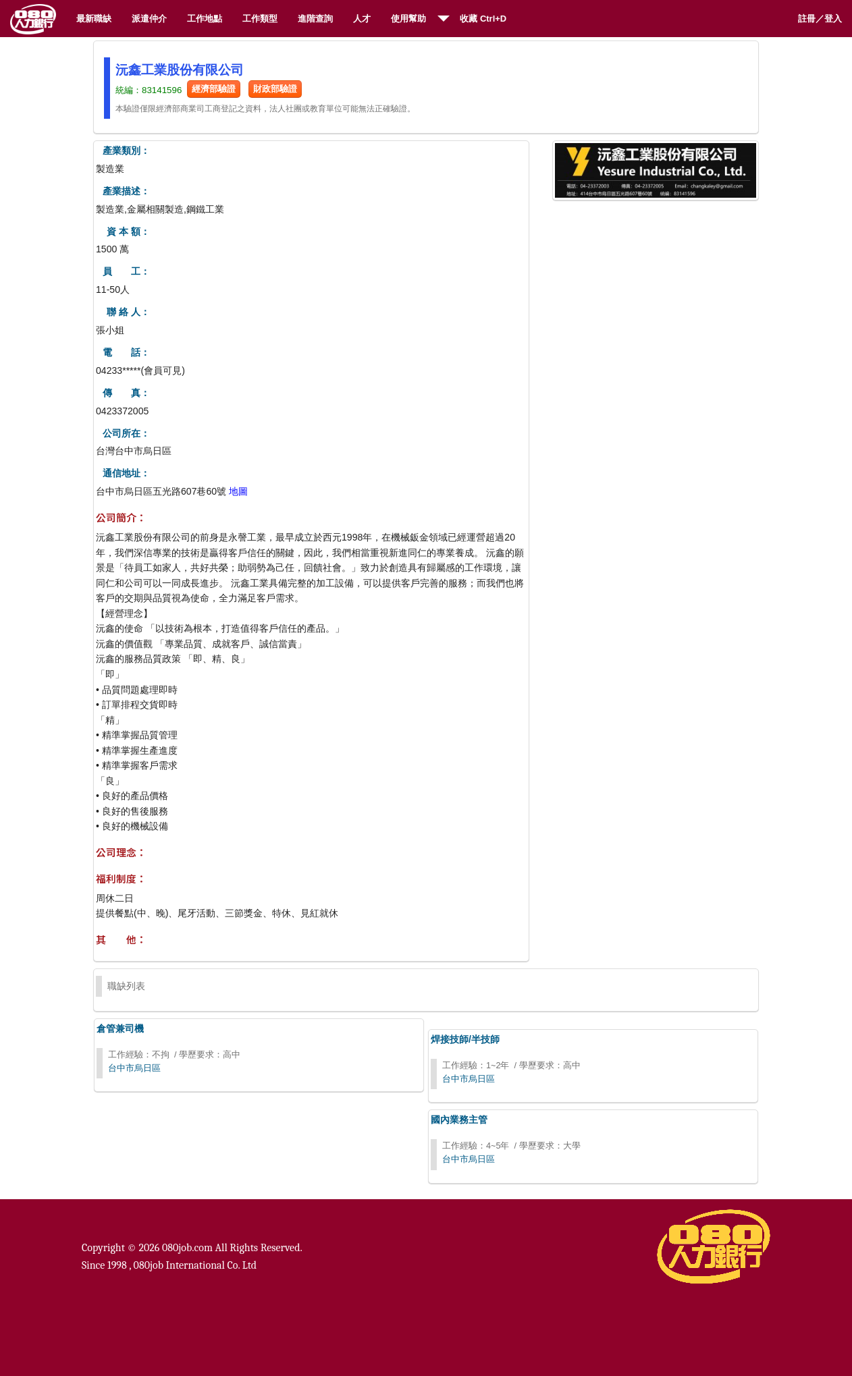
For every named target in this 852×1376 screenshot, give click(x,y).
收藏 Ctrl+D (483, 18)
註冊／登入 (820, 18)
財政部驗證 (275, 89)
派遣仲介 (149, 18)
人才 (362, 18)
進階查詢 (315, 18)
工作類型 (259, 18)
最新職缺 (93, 18)
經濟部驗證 (214, 89)
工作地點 (204, 18)
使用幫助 (408, 18)
